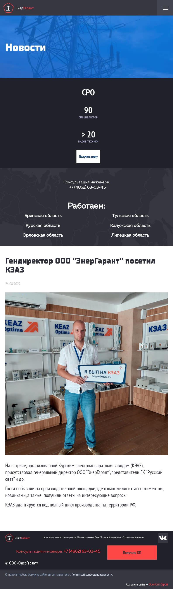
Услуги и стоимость (52, 537)
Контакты (139, 537)
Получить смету (88, 157)
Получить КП (132, 552)
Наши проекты (69, 537)
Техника (104, 537)
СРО (88, 92)
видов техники (88, 141)
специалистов (88, 117)
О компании (128, 537)
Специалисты (115, 537)
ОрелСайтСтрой (158, 584)
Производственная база (88, 537)
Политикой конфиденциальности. (92, 574)
